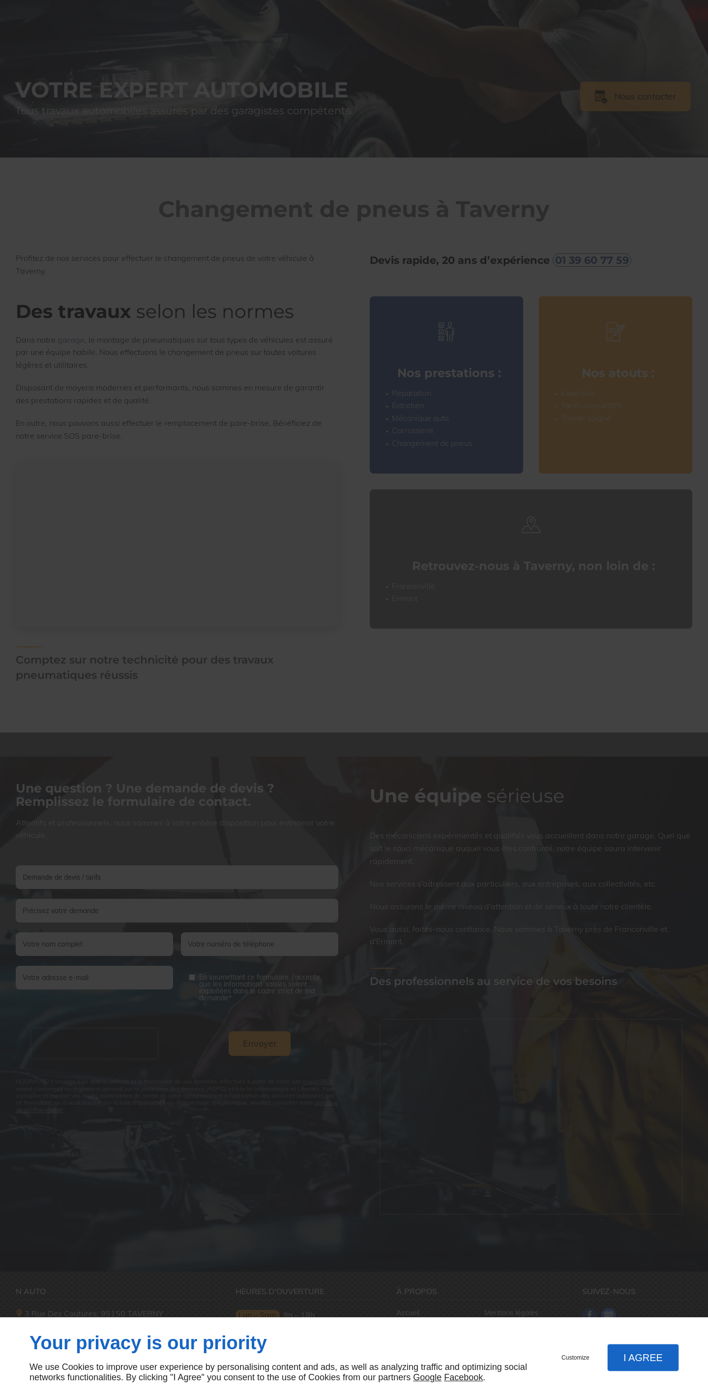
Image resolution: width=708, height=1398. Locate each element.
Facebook (463, 1377)
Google (427, 1377)
